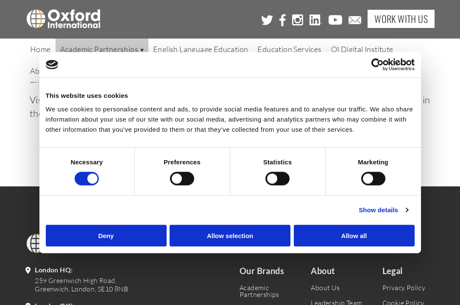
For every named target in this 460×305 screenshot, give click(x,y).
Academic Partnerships (102, 49)
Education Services (289, 49)
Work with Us (401, 19)
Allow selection (230, 235)
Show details (378, 210)
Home (40, 49)
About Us (325, 287)
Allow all (354, 235)
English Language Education (200, 49)
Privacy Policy (404, 287)
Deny (106, 235)
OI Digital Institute (362, 49)
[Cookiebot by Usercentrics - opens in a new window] (377, 64)
